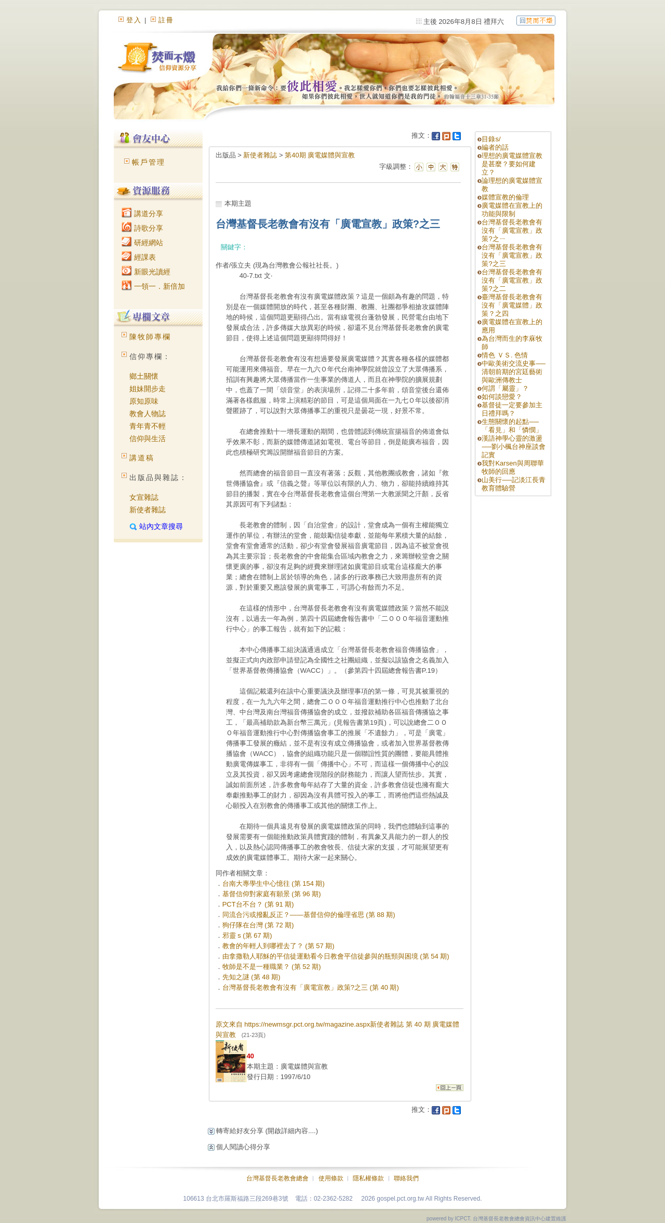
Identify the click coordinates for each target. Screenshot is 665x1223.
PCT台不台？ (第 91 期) (258, 904)
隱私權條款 (368, 1178)
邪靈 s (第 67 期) (247, 935)
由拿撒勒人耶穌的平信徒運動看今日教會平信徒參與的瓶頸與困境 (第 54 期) (335, 956)
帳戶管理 (148, 162)
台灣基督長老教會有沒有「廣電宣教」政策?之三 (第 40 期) (310, 987)
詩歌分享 (142, 228)
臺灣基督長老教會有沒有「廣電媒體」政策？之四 (512, 305)
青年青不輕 (147, 426)
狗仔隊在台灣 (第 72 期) (258, 925)
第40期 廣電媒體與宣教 (320, 155)
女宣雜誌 (143, 497)
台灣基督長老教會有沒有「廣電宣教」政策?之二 (512, 280)
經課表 (139, 257)
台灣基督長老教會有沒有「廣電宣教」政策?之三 (512, 255)
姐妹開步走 (147, 388)
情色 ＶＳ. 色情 (505, 355)
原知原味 (143, 401)
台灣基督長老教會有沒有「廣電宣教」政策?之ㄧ (512, 230)
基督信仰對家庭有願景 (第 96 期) (271, 894)
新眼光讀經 (146, 272)
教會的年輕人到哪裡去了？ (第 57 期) (278, 946)
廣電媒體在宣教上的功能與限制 (512, 210)
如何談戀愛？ (502, 397)
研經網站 (142, 242)
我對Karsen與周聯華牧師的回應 (512, 467)
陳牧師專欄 (150, 337)
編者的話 (495, 147)
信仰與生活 (147, 438)
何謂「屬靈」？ (505, 388)
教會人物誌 (147, 413)
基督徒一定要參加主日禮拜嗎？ (512, 409)
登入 (134, 20)
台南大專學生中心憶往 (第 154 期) (273, 883)
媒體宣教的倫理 (505, 197)
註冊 (166, 20)
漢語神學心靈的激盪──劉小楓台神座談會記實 (513, 446)
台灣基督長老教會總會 (277, 1178)
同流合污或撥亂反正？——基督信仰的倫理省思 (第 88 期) (308, 915)
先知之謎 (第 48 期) (251, 977)
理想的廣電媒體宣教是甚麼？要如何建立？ (512, 164)
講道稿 (141, 458)
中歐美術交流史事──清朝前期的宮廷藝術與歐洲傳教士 (513, 372)
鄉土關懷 (143, 376)
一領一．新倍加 (153, 286)
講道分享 (142, 213)
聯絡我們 (406, 1178)
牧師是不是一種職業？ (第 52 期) (271, 967)
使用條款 (330, 1178)
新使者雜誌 (147, 510)
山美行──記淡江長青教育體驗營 (513, 484)
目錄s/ (491, 139)
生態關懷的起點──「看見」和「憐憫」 (512, 426)
